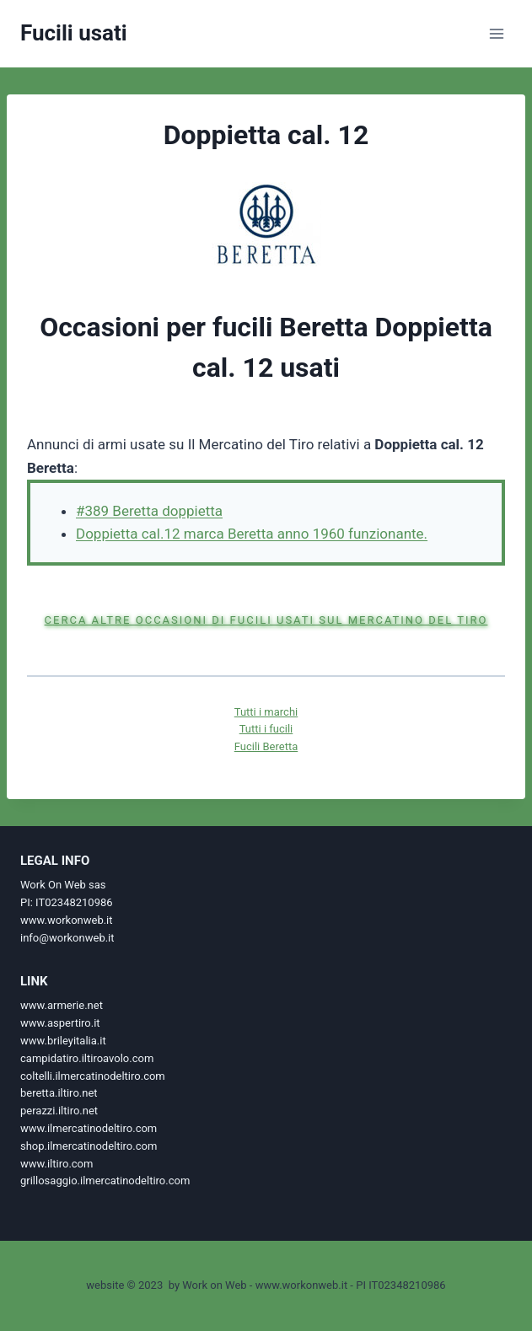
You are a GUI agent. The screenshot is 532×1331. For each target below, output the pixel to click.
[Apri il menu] (496, 33)
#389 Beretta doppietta (149, 510)
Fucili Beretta (266, 746)
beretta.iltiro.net (59, 1093)
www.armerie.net (61, 1005)
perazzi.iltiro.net (59, 1110)
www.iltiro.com (56, 1163)
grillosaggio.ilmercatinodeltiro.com (105, 1180)
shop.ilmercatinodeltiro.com (88, 1146)
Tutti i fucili (266, 728)
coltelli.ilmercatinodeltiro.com (92, 1076)
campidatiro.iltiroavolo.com (86, 1058)
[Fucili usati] (73, 33)
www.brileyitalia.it (63, 1040)
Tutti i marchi (266, 712)
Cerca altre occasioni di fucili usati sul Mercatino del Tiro (266, 620)
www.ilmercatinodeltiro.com (88, 1128)
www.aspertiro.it (60, 1023)
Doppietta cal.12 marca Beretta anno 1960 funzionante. (251, 533)
